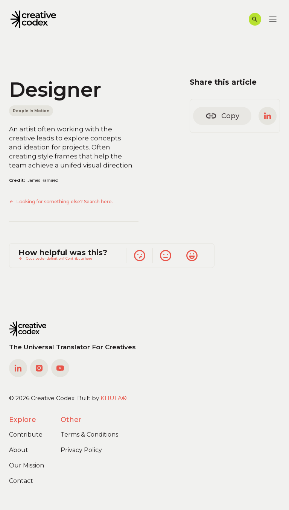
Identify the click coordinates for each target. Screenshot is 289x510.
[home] (33, 19)
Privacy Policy (81, 450)
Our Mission (26, 465)
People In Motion (31, 110)
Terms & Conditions (89, 434)
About (18, 450)
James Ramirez (43, 180)
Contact (21, 480)
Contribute (26, 434)
